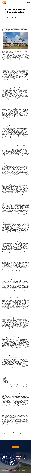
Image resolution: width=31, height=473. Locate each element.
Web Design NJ (23, 470)
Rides (10, 456)
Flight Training (12, 457)
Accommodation (12, 460)
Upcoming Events (11, 462)
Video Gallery (12, 464)
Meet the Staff (12, 458)
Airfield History (12, 466)
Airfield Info (11, 465)
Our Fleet (11, 459)
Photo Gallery (12, 463)
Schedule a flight (15, 446)
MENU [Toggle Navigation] (29, 2)
